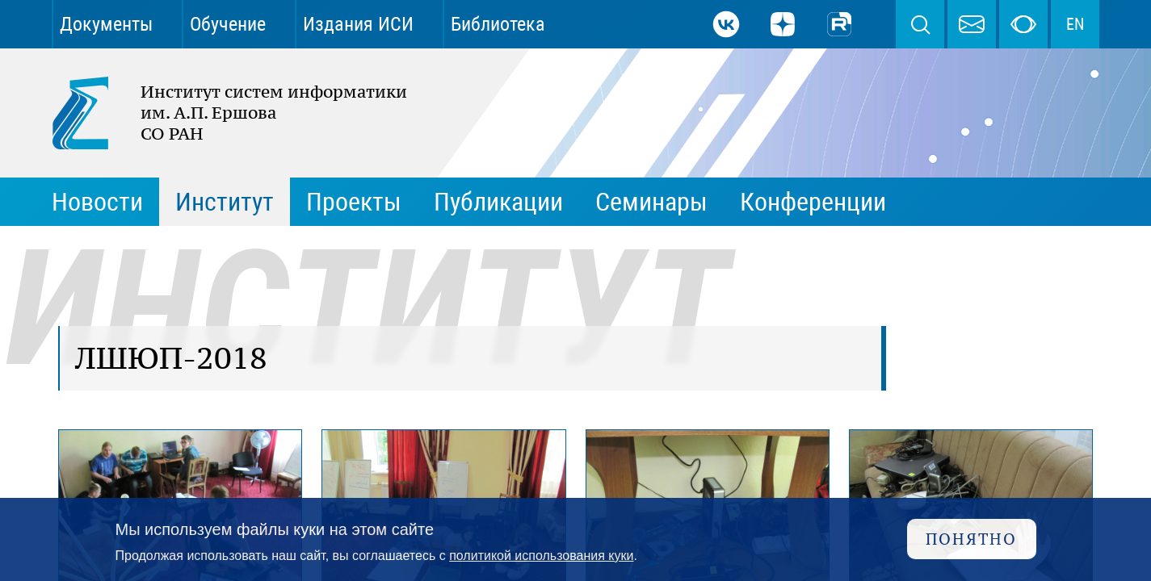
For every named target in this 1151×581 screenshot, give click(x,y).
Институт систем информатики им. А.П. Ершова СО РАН (221, 113)
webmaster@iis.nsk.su (971, 24)
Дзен (782, 24)
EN (1075, 24)
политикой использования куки (541, 555)
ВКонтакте (726, 24)
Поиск (920, 24)
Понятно (971, 539)
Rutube (839, 24)
